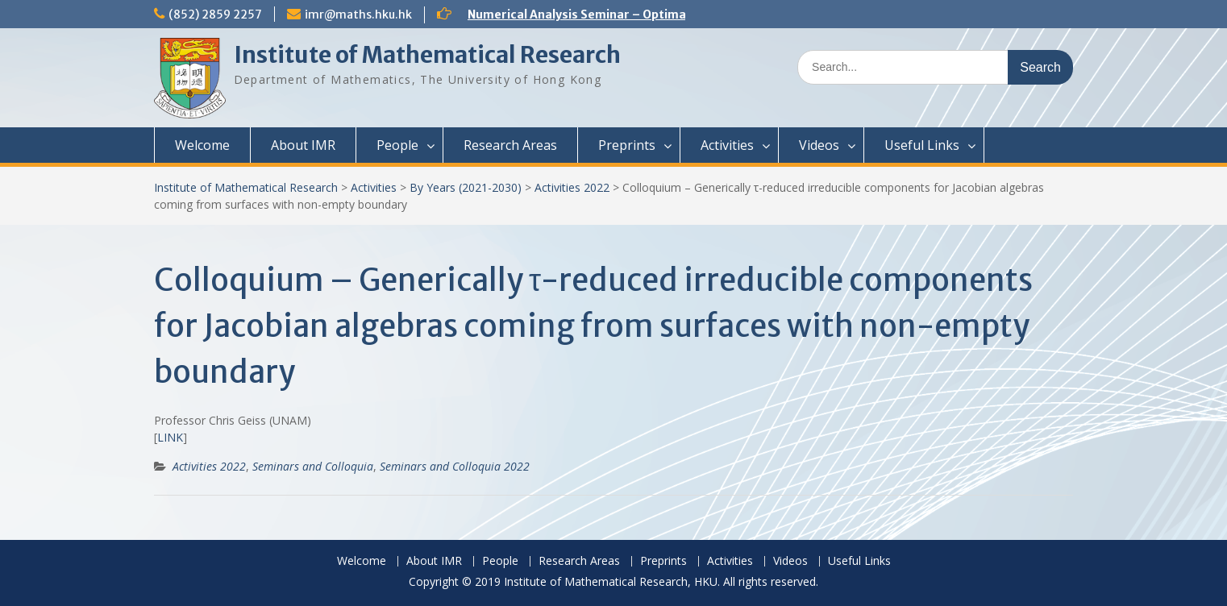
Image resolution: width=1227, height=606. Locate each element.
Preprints (626, 145)
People (397, 145)
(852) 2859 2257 (215, 14)
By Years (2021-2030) (466, 187)
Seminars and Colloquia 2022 (455, 466)
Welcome (202, 145)
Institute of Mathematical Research (427, 54)
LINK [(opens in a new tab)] (170, 437)
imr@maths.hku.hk (358, 14)
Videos (819, 145)
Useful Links (921, 145)
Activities (727, 145)
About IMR (303, 145)
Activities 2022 (571, 187)
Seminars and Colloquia (312, 466)
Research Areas (510, 145)
